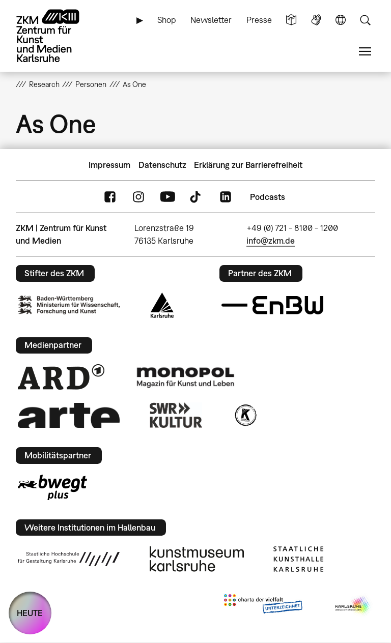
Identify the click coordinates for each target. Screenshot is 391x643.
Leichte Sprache (291, 20)
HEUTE (30, 613)
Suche (365, 20)
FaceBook (110, 197)
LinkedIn (225, 197)
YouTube (167, 197)
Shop (166, 20)
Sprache (340, 20)
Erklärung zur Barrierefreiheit (248, 165)
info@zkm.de (270, 241)
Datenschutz (162, 165)
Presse (259, 20)
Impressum (109, 165)
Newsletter (211, 20)
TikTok (196, 197)
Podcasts (267, 197)
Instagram (138, 197)
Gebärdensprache (316, 20)
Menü (365, 51)
